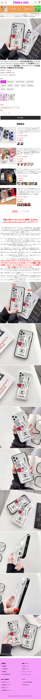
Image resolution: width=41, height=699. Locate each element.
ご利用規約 (4, 669)
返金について (5, 687)
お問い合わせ (12, 75)
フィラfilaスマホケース (10, 13)
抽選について (26, 669)
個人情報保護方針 (6, 674)
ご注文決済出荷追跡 (27, 682)
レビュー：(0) (3, 75)
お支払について (6, 682)
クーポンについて (27, 674)
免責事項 (4, 671)
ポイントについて (27, 671)
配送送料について (6, 684)
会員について (26, 666)
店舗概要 (4, 666)
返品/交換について (6, 690)
